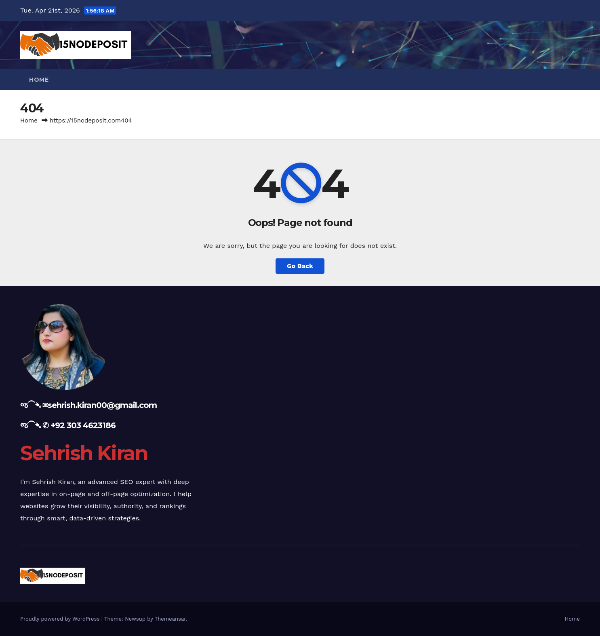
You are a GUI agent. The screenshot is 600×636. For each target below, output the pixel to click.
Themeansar (170, 619)
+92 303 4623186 (83, 425)
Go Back (300, 266)
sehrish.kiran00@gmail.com (102, 405)
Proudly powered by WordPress (60, 619)
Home (38, 79)
